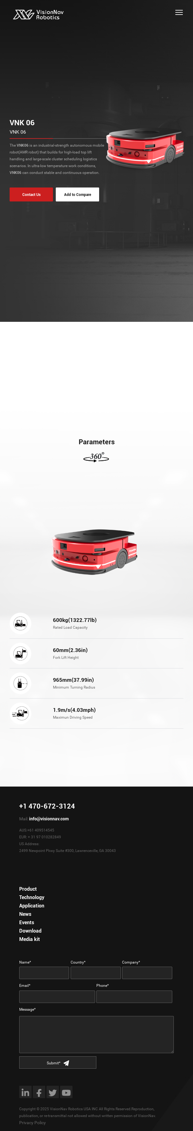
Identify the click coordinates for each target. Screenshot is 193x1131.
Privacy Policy (32, 1122)
